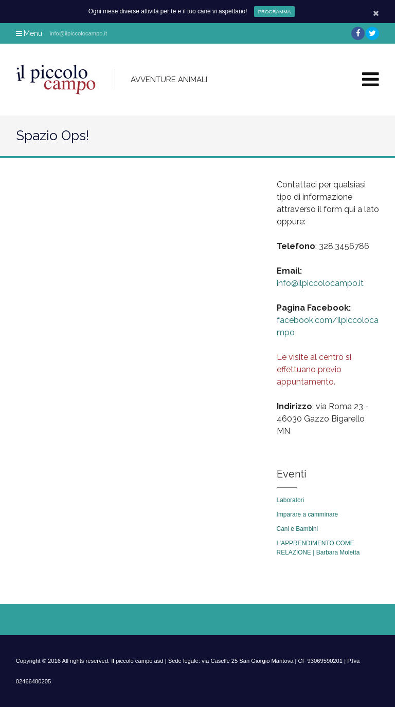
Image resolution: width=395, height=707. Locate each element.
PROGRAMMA (274, 11)
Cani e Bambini (297, 528)
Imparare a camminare (307, 514)
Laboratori (290, 500)
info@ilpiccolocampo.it (320, 283)
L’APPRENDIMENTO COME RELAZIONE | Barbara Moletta (318, 548)
